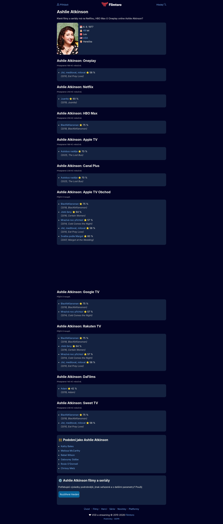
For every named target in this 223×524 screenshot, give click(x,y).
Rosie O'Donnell (69, 463)
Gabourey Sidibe (70, 459)
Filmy (96, 509)
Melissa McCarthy (70, 450)
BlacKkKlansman (70, 125)
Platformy (134, 509)
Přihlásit (62, 4)
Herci (104, 509)
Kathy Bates (67, 446)
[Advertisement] (36, 43)
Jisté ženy (66, 212)
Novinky (121, 509)
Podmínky (108, 519)
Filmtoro (130, 515)
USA (85, 37)
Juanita (65, 98)
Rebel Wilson (68, 455)
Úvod (87, 509)
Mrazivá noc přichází (72, 220)
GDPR (116, 519)
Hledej (161, 4)
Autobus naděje (69, 151)
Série (112, 509)
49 (84, 30)
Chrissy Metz (68, 468)
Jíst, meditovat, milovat (73, 72)
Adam (64, 388)
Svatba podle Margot (72, 236)
